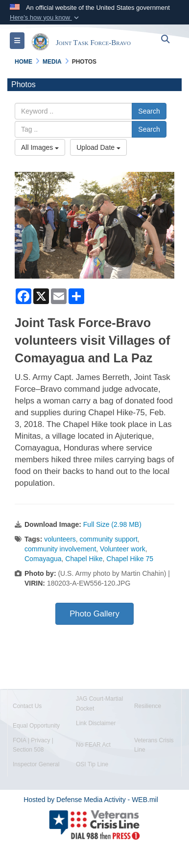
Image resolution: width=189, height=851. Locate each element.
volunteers (60, 539)
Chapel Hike (83, 559)
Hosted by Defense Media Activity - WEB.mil (91, 800)
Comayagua (43, 559)
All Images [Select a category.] (40, 147)
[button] (45, 18)
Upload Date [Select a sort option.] (98, 147)
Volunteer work (122, 549)
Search (149, 111)
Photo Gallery (94, 613)
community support (109, 539)
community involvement (60, 549)
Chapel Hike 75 (129, 559)
